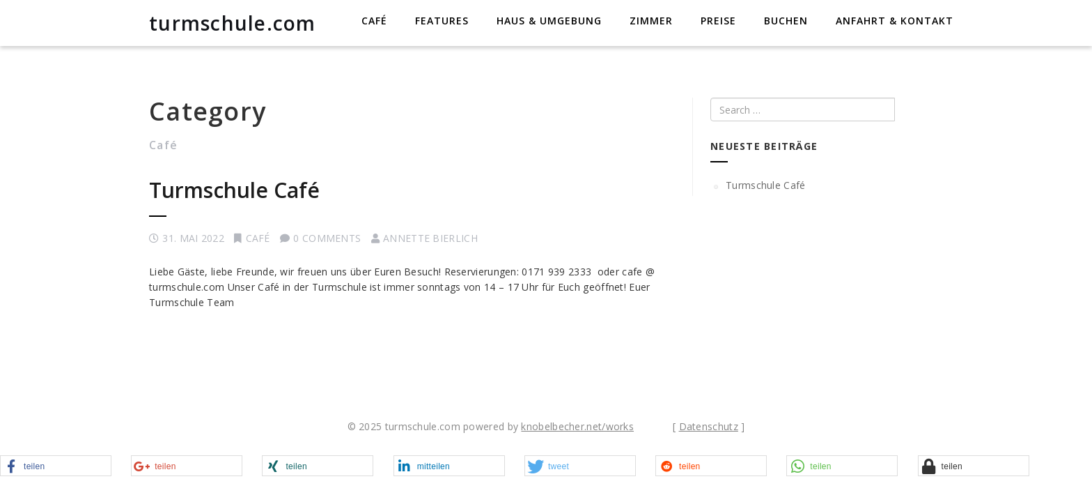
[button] (56, 466)
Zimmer (651, 20)
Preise (718, 20)
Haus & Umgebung (549, 20)
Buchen (786, 20)
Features (442, 20)
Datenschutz (708, 426)
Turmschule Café (234, 190)
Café (374, 20)
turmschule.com (232, 23)
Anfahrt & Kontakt (894, 20)
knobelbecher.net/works (577, 426)
